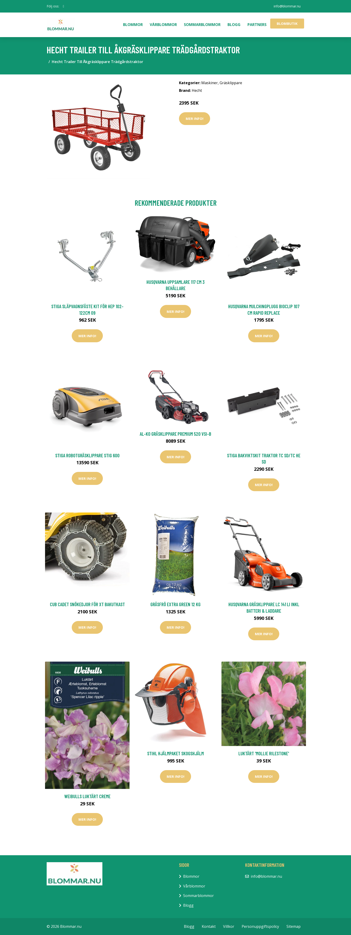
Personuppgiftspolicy (260, 926)
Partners (256, 24)
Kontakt (209, 926)
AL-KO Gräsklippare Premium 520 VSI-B (175, 434)
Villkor (228, 926)
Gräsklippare (231, 82)
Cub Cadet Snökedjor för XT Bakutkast (87, 604)
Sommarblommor (202, 24)
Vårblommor (163, 24)
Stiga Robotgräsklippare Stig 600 (87, 455)
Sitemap (293, 926)
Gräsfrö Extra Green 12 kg (175, 604)
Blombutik (287, 23)
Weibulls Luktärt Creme (87, 796)
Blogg (234, 24)
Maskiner (209, 82)
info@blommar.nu (287, 6)
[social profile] (63, 6)
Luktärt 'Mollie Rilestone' (263, 753)
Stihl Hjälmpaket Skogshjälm (175, 753)
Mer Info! (194, 118)
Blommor (133, 24)
